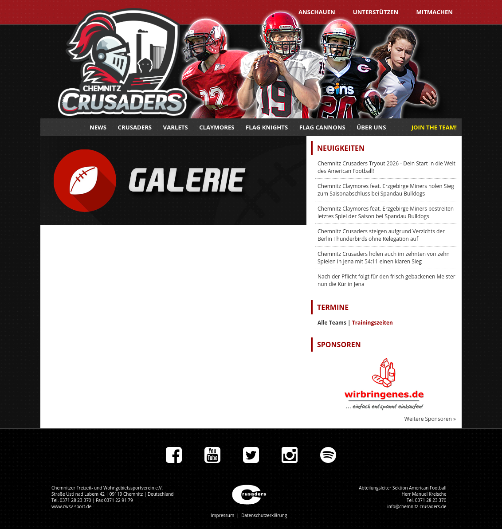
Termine (333, 307)
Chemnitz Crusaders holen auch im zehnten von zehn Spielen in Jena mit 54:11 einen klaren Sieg (384, 257)
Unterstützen (376, 12)
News (98, 127)
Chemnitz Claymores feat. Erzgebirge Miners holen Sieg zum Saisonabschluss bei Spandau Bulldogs (386, 189)
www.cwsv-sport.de (71, 506)
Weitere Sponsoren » (430, 419)
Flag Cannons (322, 127)
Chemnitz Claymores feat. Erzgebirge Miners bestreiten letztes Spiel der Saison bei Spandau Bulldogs (386, 212)
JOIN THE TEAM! (434, 127)
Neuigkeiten (341, 148)
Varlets (175, 127)
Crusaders (135, 127)
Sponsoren (339, 344)
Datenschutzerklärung (264, 515)
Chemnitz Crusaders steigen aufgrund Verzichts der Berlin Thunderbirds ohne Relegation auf (381, 235)
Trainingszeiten (372, 322)
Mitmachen (434, 12)
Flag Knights (267, 127)
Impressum (222, 515)
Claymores (216, 127)
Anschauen (316, 12)
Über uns (371, 127)
